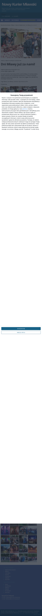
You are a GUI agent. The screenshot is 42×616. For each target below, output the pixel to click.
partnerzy (24, 108)
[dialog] (21, 308)
